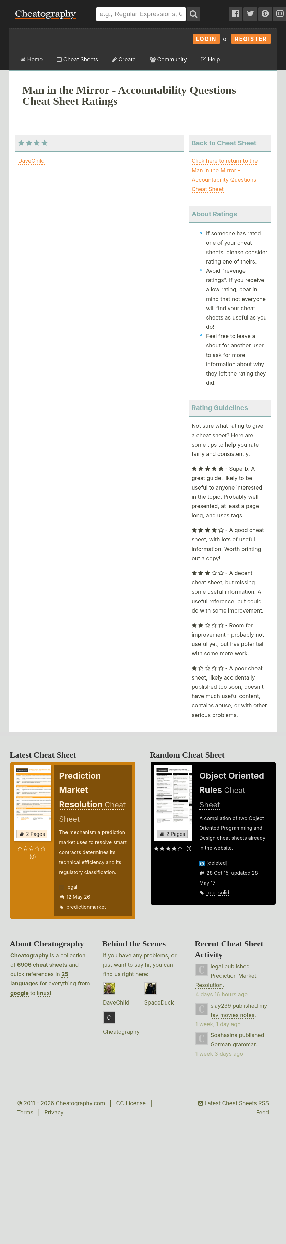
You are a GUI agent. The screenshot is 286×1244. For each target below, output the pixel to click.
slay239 (221, 1005)
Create (124, 59)
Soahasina (224, 1035)
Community (168, 59)
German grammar (233, 1044)
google (19, 992)
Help (210, 59)
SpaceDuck (159, 1002)
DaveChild (31, 160)
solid (223, 892)
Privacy (53, 1112)
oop (210, 892)
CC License (131, 1103)
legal (71, 887)
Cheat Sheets (77, 59)
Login (206, 38)
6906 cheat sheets (42, 964)
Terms (25, 1112)
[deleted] (216, 863)
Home (32, 59)
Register (251, 38)
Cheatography (29, 955)
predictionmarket (86, 907)
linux (43, 992)
